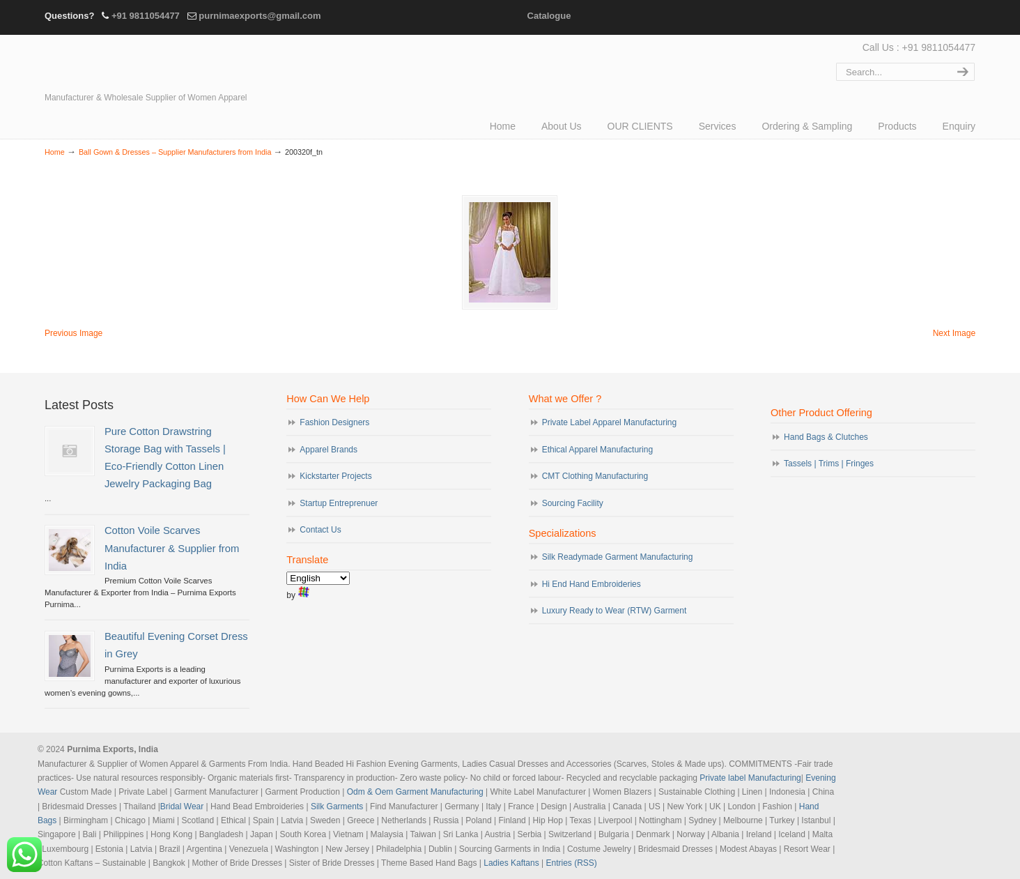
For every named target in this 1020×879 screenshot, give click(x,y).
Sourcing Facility (572, 503)
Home (55, 152)
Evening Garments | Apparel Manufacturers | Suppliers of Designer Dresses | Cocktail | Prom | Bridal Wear (166, 64)
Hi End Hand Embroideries (591, 584)
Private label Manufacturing (750, 778)
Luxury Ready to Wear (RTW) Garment (614, 611)
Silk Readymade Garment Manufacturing (617, 557)
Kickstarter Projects (335, 476)
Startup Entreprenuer (339, 503)
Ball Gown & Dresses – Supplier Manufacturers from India (175, 152)
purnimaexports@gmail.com (259, 15)
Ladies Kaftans (511, 863)
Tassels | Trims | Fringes (829, 463)
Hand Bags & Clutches (826, 437)
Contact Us (320, 530)
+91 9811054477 (145, 15)
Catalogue (549, 15)
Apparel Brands (328, 449)
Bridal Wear (181, 806)
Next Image (954, 333)
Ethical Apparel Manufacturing (597, 449)
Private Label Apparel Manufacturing (609, 422)
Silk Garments (337, 806)
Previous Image (73, 333)
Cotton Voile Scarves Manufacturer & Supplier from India (172, 548)
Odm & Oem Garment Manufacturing (415, 792)
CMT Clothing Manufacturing (595, 476)
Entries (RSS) (571, 863)
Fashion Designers (334, 422)
